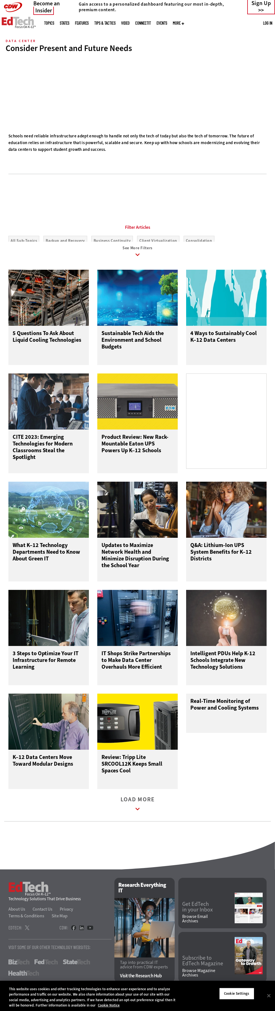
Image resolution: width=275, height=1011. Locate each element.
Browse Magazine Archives (198, 978)
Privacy (66, 914)
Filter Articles (137, 227)
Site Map (60, 921)
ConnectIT (143, 23)
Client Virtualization (158, 240)
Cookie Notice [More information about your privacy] (109, 1005)
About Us (16, 914)
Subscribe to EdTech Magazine (202, 966)
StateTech (76, 967)
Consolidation (199, 240)
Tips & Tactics (104, 23)
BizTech (18, 967)
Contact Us (42, 914)
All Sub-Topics (24, 240)
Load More (138, 810)
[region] (137, 996)
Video (125, 23)
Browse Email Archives (195, 924)
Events (161, 23)
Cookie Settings (236, 993)
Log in (267, 23)
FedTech (46, 967)
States (64, 23)
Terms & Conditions (26, 921)
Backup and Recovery (65, 240)
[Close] (269, 995)
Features (82, 23)
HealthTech (23, 978)
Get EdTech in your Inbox (197, 912)
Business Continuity (112, 240)
